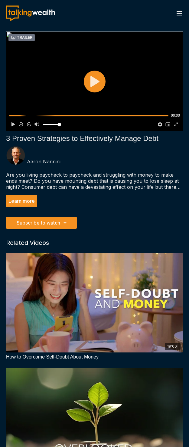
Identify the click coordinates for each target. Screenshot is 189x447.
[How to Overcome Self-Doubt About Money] (94, 357)
